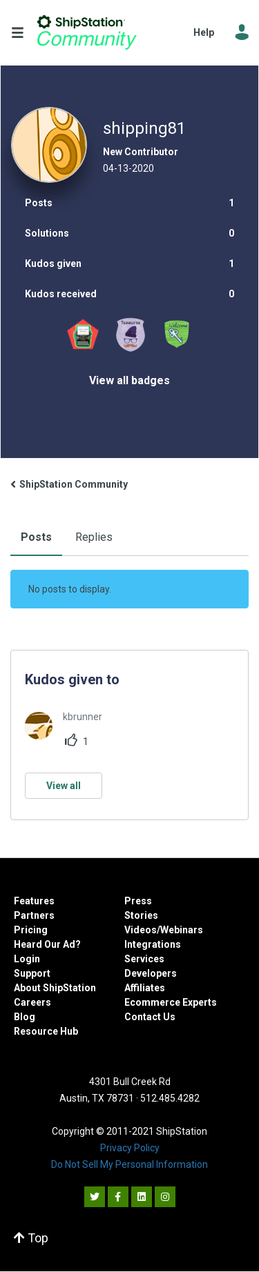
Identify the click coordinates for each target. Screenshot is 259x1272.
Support (32, 973)
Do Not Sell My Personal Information (129, 1164)
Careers (32, 1002)
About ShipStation (55, 987)
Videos (140, 929)
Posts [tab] (36, 537)
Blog (24, 1016)
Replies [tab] (94, 537)
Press (138, 900)
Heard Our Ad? (47, 944)
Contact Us (149, 1016)
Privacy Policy (130, 1147)
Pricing (31, 929)
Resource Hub (46, 1031)
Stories (141, 915)
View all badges (129, 380)
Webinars (181, 929)
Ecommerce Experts (170, 1002)
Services (144, 958)
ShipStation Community (87, 32)
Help (203, 32)
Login (27, 958)
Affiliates (144, 987)
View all (63, 785)
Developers (150, 973)
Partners (34, 915)
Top (31, 1238)
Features (34, 900)
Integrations (152, 944)
